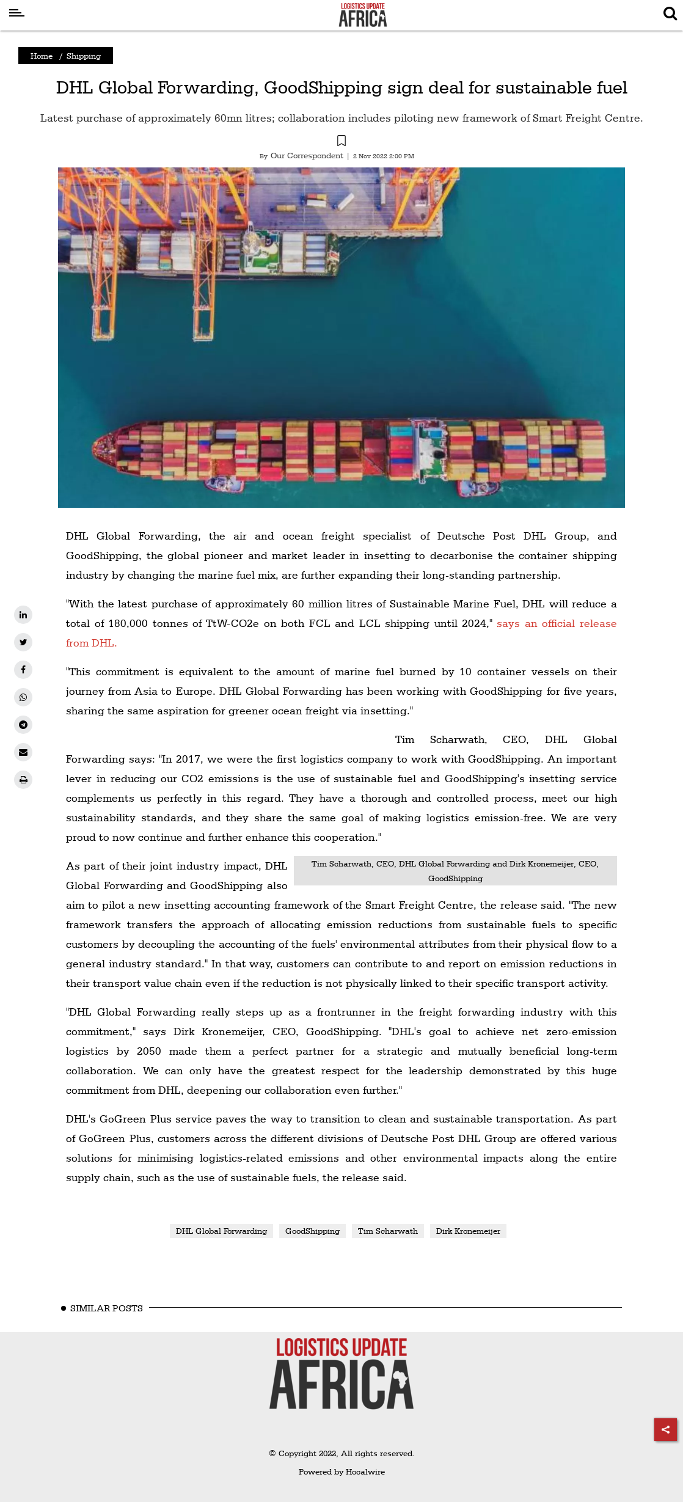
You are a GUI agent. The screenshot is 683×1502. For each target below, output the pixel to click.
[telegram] (23, 725)
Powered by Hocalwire (342, 1471)
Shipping (84, 55)
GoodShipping (312, 1231)
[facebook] (23, 670)
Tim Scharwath (388, 1231)
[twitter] (23, 642)
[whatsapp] (23, 697)
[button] (341, 142)
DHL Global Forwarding (221, 1231)
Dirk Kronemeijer (468, 1231)
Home (42, 55)
